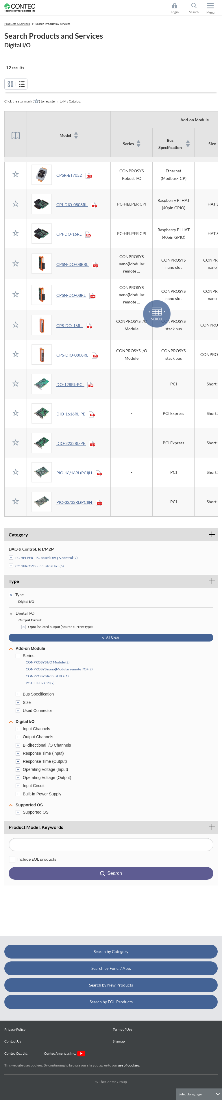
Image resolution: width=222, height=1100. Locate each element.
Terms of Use (122, 1029)
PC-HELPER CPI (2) (40, 683)
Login (175, 12)
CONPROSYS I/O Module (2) (48, 662)
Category (18, 534)
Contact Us (12, 1041)
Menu (210, 12)
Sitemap (119, 1041)
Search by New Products (111, 984)
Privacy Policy (14, 1029)
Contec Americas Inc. (64, 1053)
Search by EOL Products (111, 1001)
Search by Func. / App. (111, 968)
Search (194, 12)
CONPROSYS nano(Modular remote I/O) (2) (59, 669)
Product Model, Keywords (113, 825)
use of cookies (128, 1065)
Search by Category (111, 951)
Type (14, 581)
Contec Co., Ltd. (16, 1053)
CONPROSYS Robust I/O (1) (47, 676)
